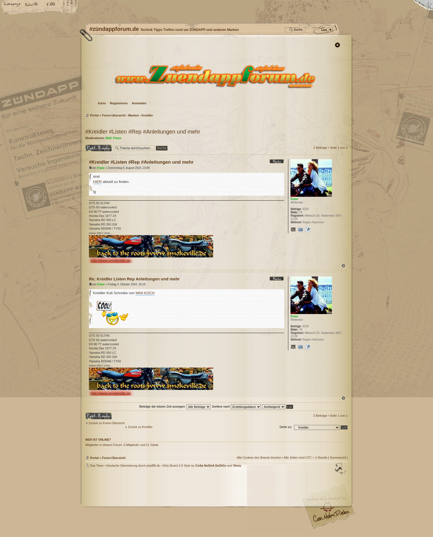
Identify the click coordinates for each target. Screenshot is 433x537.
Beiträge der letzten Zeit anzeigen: (174, 406)
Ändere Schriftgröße (31, 4)
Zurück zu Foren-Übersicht (107, 423)
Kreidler (147, 115)
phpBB (147, 502)
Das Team (97, 465)
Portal (94, 115)
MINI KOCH (145, 293)
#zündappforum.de (172, 502)
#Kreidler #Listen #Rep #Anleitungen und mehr (142, 132)
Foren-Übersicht (215, 76)
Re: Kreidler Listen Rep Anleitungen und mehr (134, 279)
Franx (117, 138)
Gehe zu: (285, 427)
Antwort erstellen (98, 148)
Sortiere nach (236, 406)
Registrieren (119, 103)
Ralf (108, 138)
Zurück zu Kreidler (140, 427)
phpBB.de (153, 465)
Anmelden (139, 103)
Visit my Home (331, 517)
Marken (133, 115)
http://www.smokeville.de (111, 261)
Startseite (12, 4)
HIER (97, 182)
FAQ (51, 4)
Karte (102, 103)
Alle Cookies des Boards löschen (259, 457)
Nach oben (343, 265)
